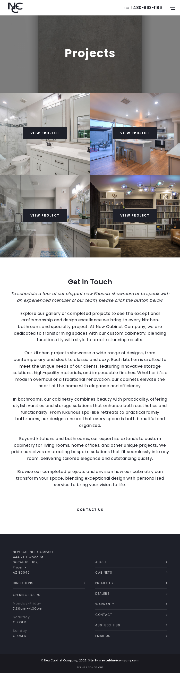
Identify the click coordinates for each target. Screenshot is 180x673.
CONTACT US (90, 509)
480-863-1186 (147, 7)
